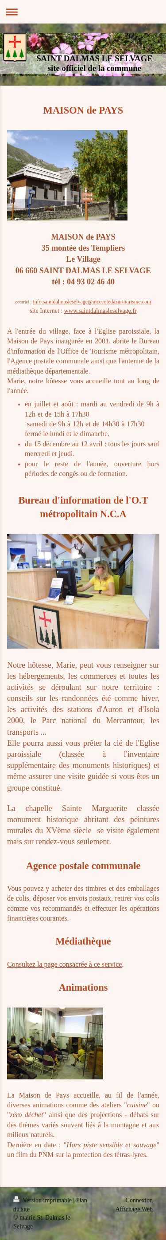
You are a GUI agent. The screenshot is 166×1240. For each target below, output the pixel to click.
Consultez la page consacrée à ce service (64, 964)
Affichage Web (134, 1209)
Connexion (139, 1200)
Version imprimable (43, 1200)
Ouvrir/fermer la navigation (83, 11)
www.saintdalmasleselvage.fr (100, 310)
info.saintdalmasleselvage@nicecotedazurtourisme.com (92, 302)
